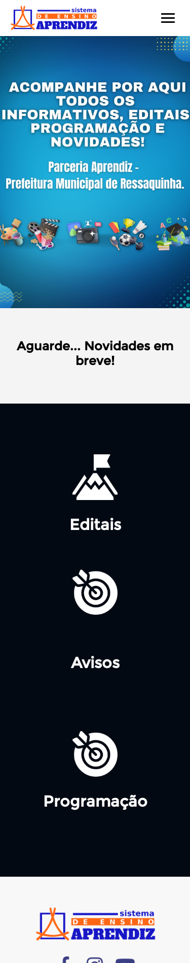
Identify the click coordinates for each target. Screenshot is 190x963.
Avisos (95, 662)
